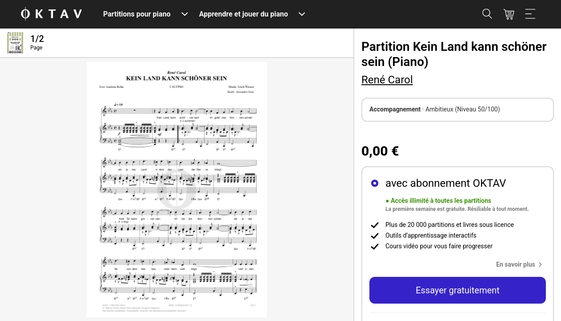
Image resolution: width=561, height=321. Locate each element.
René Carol (387, 80)
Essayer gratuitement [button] (458, 290)
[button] (521, 264)
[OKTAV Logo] (51, 14)
